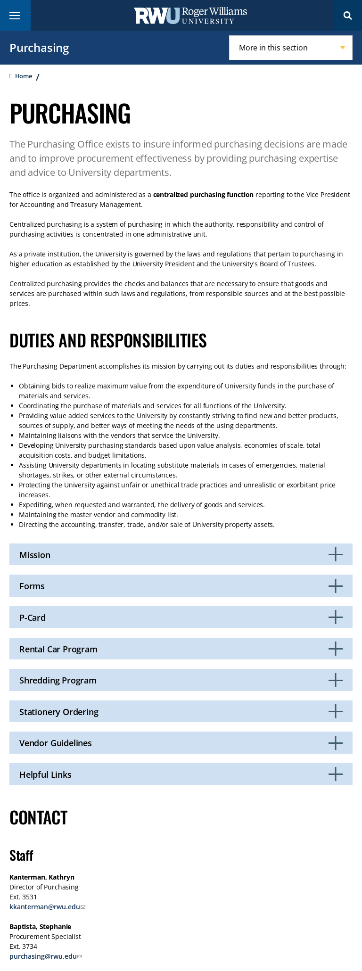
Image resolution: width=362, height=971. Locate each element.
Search (348, 15)
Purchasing (39, 47)
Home (23, 76)
